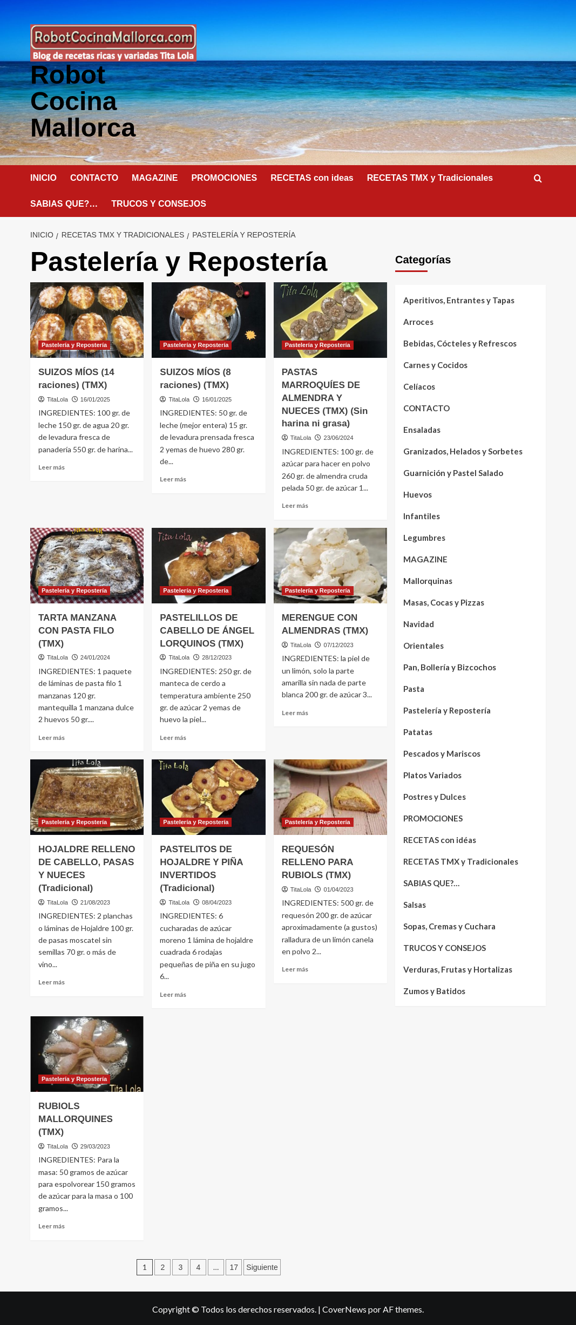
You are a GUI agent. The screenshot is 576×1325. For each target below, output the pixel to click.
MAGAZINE (155, 176)
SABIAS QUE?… (64, 202)
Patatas (417, 730)
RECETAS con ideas (312, 176)
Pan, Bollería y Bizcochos (449, 665)
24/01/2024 (95, 656)
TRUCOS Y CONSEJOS (158, 202)
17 (234, 1265)
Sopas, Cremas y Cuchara (449, 924)
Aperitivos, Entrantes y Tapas (458, 298)
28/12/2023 (217, 656)
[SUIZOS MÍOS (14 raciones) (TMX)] (87, 318)
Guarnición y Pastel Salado (453, 471)
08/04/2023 (217, 901)
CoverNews (344, 1307)
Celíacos (419, 385)
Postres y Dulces (434, 795)
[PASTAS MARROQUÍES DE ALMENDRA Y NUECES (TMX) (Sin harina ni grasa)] (330, 318)
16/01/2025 (95, 398)
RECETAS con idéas (439, 838)
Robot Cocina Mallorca (82, 100)
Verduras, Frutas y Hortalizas (457, 968)
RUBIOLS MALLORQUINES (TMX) (75, 1117)
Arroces (418, 320)
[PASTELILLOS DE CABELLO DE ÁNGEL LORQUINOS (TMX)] (208, 564)
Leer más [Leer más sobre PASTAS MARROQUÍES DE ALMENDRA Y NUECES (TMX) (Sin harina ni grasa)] (295, 504)
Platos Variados (432, 773)
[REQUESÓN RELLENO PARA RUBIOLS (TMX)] (330, 795)
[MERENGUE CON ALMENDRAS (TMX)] (330, 564)
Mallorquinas (427, 579)
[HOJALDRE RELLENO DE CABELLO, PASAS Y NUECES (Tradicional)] (87, 795)
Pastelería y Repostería (447, 709)
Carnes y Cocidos (435, 363)
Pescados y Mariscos (441, 752)
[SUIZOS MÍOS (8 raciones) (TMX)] (208, 318)
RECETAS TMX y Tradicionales (430, 176)
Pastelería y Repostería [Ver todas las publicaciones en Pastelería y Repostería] (74, 343)
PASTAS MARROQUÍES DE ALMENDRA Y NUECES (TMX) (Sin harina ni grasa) (325, 396)
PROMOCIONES (224, 176)
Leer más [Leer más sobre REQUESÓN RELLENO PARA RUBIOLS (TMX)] (295, 967)
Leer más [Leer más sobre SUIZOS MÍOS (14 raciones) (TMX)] (51, 465)
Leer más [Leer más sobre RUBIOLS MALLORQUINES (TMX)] (51, 1224)
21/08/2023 (95, 901)
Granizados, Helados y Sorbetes (463, 449)
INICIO (43, 176)
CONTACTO (94, 176)
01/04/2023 (339, 888)
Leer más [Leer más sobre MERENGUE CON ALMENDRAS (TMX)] (295, 711)
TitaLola (57, 398)
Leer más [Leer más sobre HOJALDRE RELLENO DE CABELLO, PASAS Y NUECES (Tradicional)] (51, 980)
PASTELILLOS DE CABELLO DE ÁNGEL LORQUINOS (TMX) (207, 629)
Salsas (414, 903)
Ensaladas (422, 428)
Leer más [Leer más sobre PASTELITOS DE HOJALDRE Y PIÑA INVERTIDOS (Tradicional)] (173, 993)
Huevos (417, 493)
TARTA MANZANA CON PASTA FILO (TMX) (77, 629)
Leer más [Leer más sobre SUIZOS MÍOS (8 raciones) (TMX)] (173, 477)
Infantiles (421, 514)
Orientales (423, 644)
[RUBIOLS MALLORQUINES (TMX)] (87, 1052)
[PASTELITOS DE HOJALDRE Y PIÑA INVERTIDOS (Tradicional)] (208, 795)
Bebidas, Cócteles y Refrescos (460, 341)
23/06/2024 (339, 436)
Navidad (418, 622)
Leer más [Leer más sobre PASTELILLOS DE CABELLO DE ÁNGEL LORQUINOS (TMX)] (173, 736)
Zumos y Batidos (434, 989)
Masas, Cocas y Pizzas (443, 601)
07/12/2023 (339, 643)
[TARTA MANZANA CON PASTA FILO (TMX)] (87, 564)
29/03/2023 (95, 1144)
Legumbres (424, 536)
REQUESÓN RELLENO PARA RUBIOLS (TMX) (317, 860)
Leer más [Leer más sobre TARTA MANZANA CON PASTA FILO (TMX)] (51, 736)
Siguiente (261, 1265)
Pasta (413, 687)
